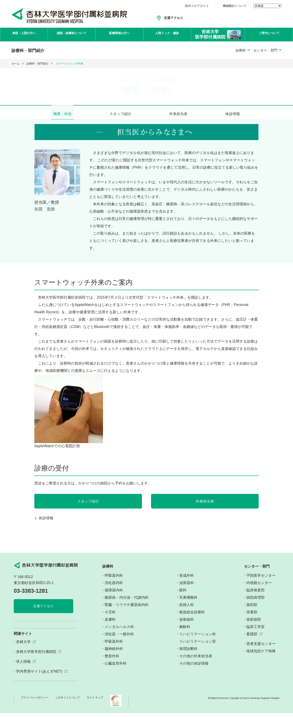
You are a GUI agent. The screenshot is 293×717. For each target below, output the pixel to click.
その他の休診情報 (194, 667)
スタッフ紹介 (120, 114)
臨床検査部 (255, 594)
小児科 (110, 616)
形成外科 (186, 579)
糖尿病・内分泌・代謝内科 (127, 601)
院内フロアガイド (197, 6)
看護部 (251, 638)
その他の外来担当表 (195, 660)
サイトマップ (95, 701)
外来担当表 (178, 114)
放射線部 (253, 623)
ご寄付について (269, 34)
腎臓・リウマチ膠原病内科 (127, 609)
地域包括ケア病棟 (261, 655)
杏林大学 (23, 646)
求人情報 (23, 665)
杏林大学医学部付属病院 (36, 655)
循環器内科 (114, 594)
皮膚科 (110, 623)
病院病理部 (255, 601)
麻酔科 (184, 631)
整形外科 (112, 660)
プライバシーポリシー (34, 701)
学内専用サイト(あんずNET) (39, 675)
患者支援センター (261, 648)
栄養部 (251, 616)
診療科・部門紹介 (38, 63)
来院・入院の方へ (24, 34)
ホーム (15, 63)
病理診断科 (188, 653)
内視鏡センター (259, 587)
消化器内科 (114, 587)
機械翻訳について (235, 6)
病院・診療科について (71, 34)
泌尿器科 (186, 587)
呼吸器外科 (114, 645)
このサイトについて (67, 701)
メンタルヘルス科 (119, 631)
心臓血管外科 (116, 667)
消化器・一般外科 (119, 638)
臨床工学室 (255, 631)
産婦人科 (186, 609)
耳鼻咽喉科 (188, 601)
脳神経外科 (114, 653)
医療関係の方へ (119, 34)
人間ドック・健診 (167, 34)
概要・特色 (62, 114)
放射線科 (186, 623)
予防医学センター (261, 579)
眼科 (183, 594)
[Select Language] (267, 6)
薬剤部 (251, 609)
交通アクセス (173, 18)
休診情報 (232, 114)
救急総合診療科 (192, 616)
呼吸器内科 (114, 579)
